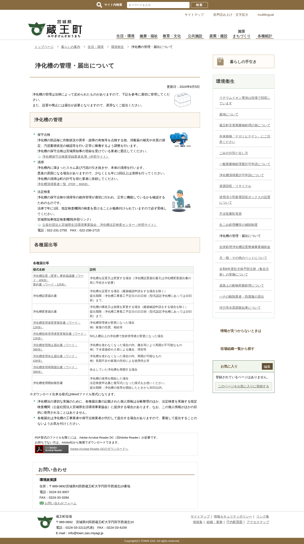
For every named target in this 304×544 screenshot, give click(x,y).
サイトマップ (194, 14)
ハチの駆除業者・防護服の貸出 (241, 296)
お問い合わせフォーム (61, 503)
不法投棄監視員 (230, 213)
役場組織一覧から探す (237, 349)
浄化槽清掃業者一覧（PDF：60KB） (63, 184)
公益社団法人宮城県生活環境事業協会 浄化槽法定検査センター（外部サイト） (99, 225)
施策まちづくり (242, 33)
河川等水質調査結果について (240, 307)
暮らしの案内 (70, 47)
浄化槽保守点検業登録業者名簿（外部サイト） (75, 156)
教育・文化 (172, 36)
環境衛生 (117, 47)
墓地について (228, 114)
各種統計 (265, 36)
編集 (267, 366)
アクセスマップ (258, 522)
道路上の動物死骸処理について (241, 285)
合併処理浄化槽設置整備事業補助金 (244, 247)
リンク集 (262, 516)
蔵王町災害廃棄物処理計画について (244, 125)
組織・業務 (215, 522)
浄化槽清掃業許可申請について (241, 175)
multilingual (266, 14)
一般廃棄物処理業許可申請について (244, 164)
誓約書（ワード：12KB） (50, 284)
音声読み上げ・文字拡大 (230, 14)
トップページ (44, 47)
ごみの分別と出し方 (233, 153)
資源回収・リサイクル (235, 186)
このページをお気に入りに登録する (243, 386)
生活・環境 (125, 36)
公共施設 (195, 36)
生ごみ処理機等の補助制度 (238, 225)
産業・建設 (218, 36)
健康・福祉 (149, 36)
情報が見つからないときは (240, 331)
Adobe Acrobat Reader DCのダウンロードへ (81, 448)
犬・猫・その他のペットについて (243, 258)
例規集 (198, 522)
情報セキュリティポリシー (233, 516)
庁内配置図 (235, 522)
